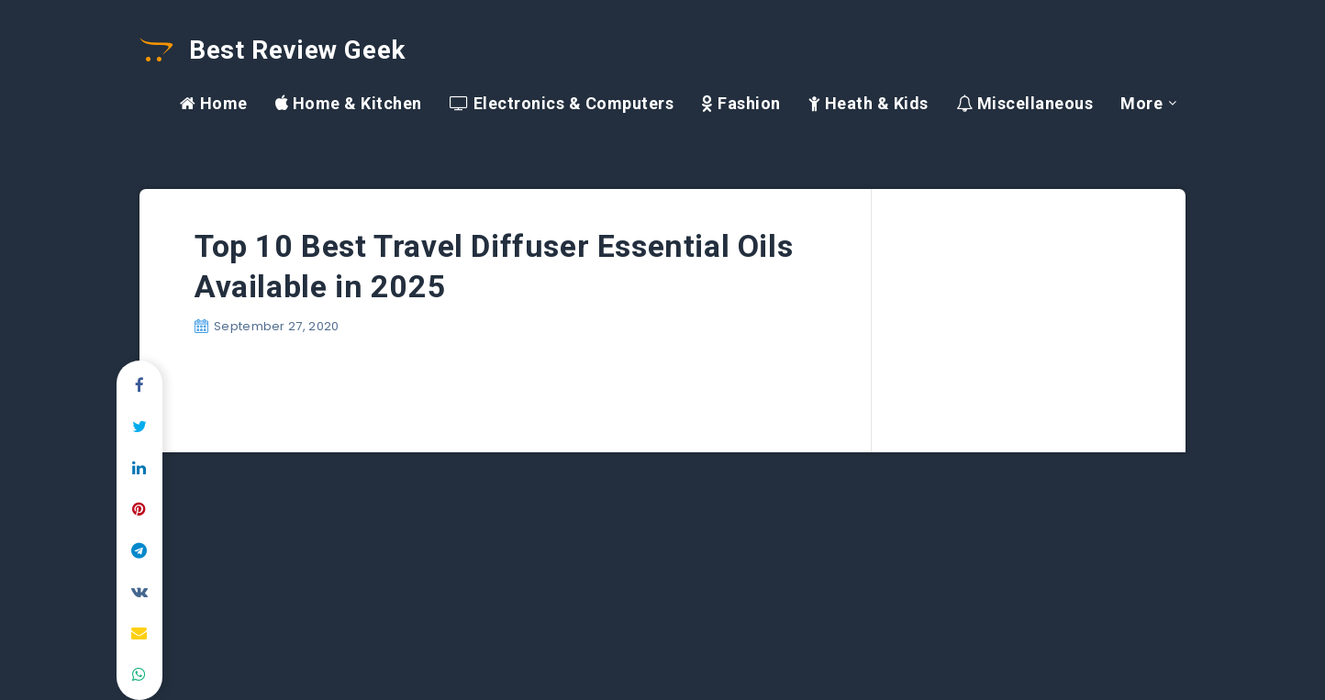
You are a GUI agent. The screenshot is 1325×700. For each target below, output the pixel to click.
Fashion (741, 103)
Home (214, 103)
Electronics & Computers (562, 103)
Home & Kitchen (348, 103)
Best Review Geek (272, 50)
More (1141, 103)
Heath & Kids (868, 103)
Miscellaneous (1025, 103)
